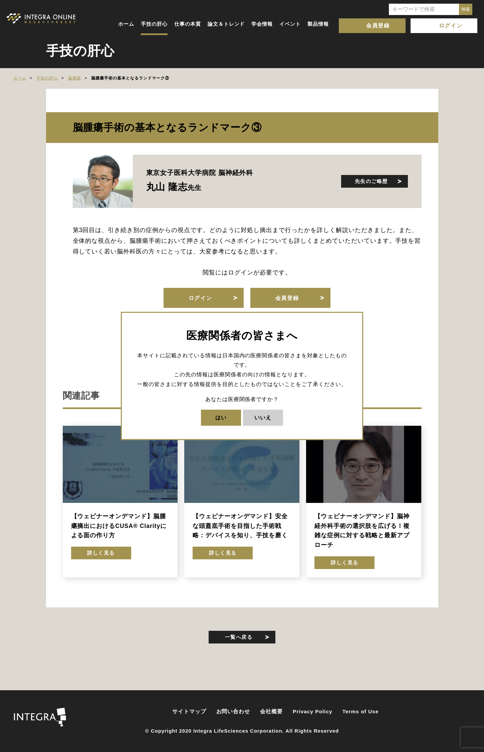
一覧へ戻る (239, 637)
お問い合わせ (233, 711)
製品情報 (318, 24)
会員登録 (378, 25)
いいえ (262, 417)
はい (221, 417)
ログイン (450, 25)
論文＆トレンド (226, 24)
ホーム (126, 24)
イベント (290, 24)
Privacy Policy (312, 711)
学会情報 (262, 24)
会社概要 (271, 711)
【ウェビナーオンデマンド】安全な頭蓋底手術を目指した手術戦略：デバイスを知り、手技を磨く (240, 526)
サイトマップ (189, 711)
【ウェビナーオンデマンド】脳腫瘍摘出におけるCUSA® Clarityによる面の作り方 (119, 526)
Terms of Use (360, 711)
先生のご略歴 (371, 181)
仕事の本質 (187, 24)
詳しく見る (101, 553)
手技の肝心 (154, 24)
